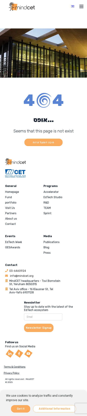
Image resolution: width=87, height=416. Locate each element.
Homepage (12, 192)
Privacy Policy (11, 373)
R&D (46, 202)
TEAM (47, 208)
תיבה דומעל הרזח (43, 142)
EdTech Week (13, 242)
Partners (10, 213)
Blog (46, 247)
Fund (8, 197)
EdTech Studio (53, 197)
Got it (21, 409)
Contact (10, 224)
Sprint (47, 213)
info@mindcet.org (21, 276)
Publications (51, 242)
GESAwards (12, 247)
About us (11, 218)
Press (47, 252)
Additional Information (54, 409)
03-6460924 (17, 271)
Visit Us (10, 208)
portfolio (10, 202)
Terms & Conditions (14, 366)
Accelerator (51, 192)
